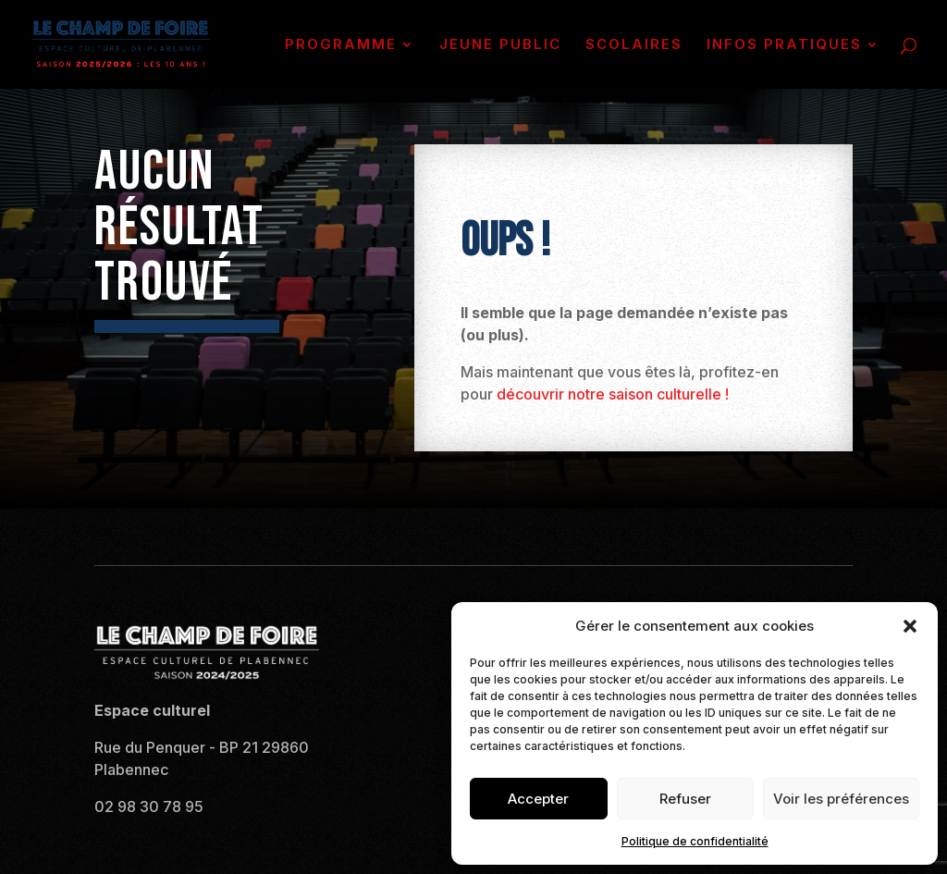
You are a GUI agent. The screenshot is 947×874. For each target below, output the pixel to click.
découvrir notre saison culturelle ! (613, 394)
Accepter (538, 798)
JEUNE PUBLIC (500, 45)
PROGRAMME (341, 45)
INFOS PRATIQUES (784, 45)
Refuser (685, 798)
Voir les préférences (841, 798)
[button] (910, 626)
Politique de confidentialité (695, 841)
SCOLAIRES (634, 45)
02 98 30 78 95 (148, 806)
